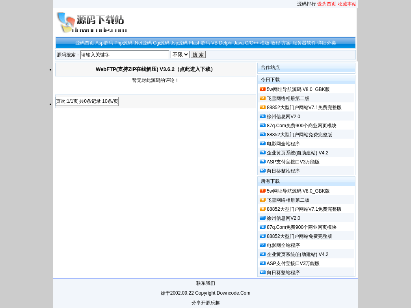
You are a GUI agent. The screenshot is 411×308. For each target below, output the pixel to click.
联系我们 (205, 283)
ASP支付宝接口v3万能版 (293, 162)
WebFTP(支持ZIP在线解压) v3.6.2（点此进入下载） (156, 69)
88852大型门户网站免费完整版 (299, 134)
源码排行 (306, 4)
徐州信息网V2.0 (283, 116)
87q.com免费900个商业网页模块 (302, 125)
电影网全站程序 (283, 144)
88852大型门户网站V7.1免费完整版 (304, 107)
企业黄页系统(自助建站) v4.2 (297, 153)
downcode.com (233, 293)
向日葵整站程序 (283, 171)
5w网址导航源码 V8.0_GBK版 (298, 89)
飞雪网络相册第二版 (288, 98)
